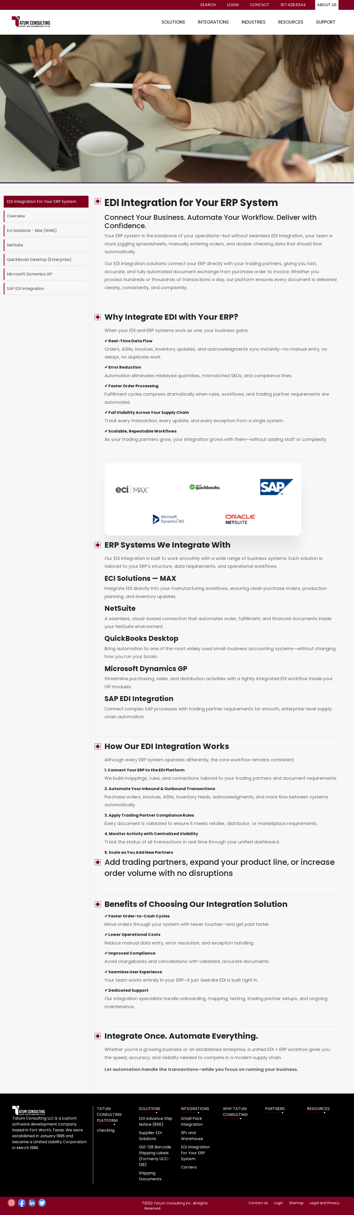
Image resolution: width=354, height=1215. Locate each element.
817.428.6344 (293, 5)
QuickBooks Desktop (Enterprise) (39, 259)
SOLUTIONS (173, 22)
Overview (16, 216)
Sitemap (296, 1202)
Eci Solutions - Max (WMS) (32, 230)
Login (233, 5)
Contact (259, 5)
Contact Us (258, 1202)
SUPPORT (326, 22)
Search (208, 5)
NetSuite (15, 245)
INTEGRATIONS (213, 22)
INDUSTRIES (254, 22)
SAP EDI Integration (25, 288)
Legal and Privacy (324, 1202)
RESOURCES (290, 22)
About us (327, 5)
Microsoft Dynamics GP (29, 274)
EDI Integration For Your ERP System (41, 201)
